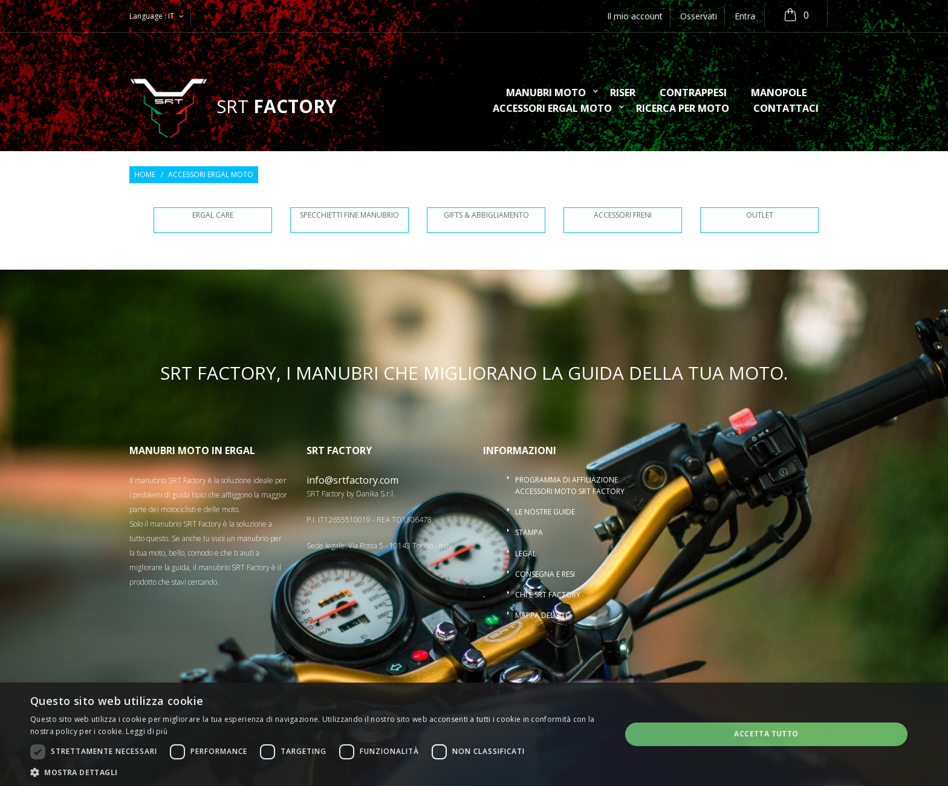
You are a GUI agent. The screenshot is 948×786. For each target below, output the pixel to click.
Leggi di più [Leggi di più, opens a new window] (146, 731)
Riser (622, 93)
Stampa (529, 532)
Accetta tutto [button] (766, 734)
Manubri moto (546, 93)
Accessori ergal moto (552, 109)
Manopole (779, 93)
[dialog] (474, 734)
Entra (745, 16)
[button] (316, 771)
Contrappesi (693, 93)
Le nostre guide (545, 512)
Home (144, 175)
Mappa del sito (543, 615)
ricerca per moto (682, 109)
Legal (525, 553)
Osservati (698, 16)
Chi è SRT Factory (547, 595)
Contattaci (786, 109)
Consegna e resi (545, 574)
